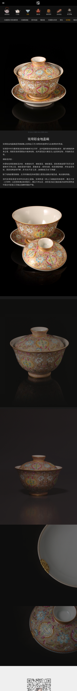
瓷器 (28, 14)
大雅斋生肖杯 (52, 20)
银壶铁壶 (7, 14)
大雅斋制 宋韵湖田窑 (11, 20)
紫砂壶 (38, 14)
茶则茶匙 (59, 14)
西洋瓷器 (34, 20)
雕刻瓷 (42, 20)
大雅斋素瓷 (24, 20)
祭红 (61, 20)
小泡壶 (17, 14)
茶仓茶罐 (69, 14)
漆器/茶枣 (48, 14)
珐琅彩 (68, 20)
